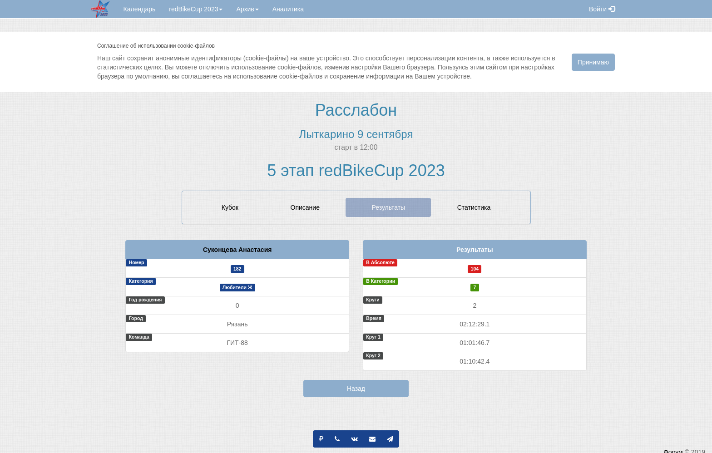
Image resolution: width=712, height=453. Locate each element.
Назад (356, 388)
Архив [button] (247, 9)
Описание (305, 207)
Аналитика (288, 9)
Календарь (140, 9)
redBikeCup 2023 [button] (195, 9)
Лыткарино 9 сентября (356, 134)
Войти (602, 9)
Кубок (230, 207)
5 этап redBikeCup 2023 (356, 170)
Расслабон (356, 110)
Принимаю (593, 62)
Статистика (474, 207)
